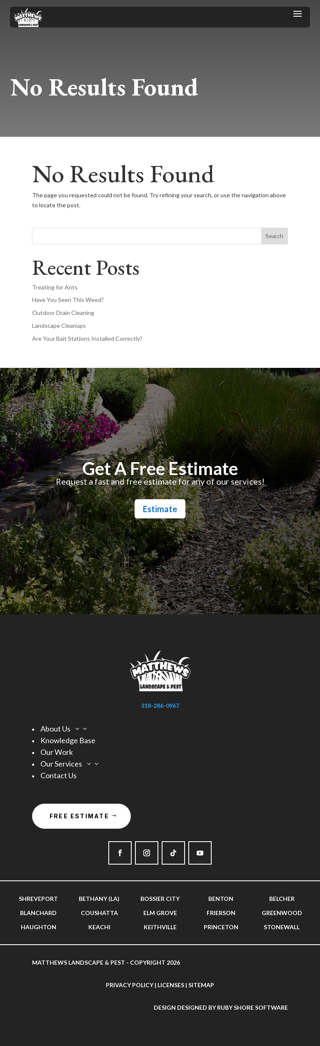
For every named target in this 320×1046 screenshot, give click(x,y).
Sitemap (201, 984)
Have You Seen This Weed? (68, 299)
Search (274, 235)
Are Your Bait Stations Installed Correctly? (87, 338)
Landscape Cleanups (59, 325)
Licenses (171, 984)
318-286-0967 (160, 705)
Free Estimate (79, 816)
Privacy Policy (129, 984)
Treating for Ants (55, 287)
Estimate (160, 509)
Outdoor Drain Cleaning (63, 312)
